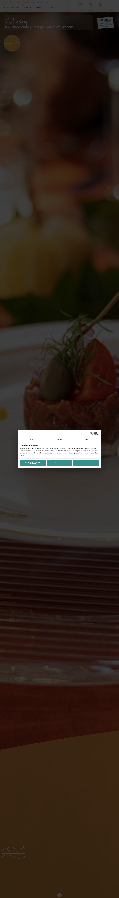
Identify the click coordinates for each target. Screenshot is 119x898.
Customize (59, 463)
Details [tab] (59, 439)
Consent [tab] (31, 439)
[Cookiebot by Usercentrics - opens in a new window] (91, 433)
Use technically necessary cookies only (32, 462)
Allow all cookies (86, 463)
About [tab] (87, 439)
